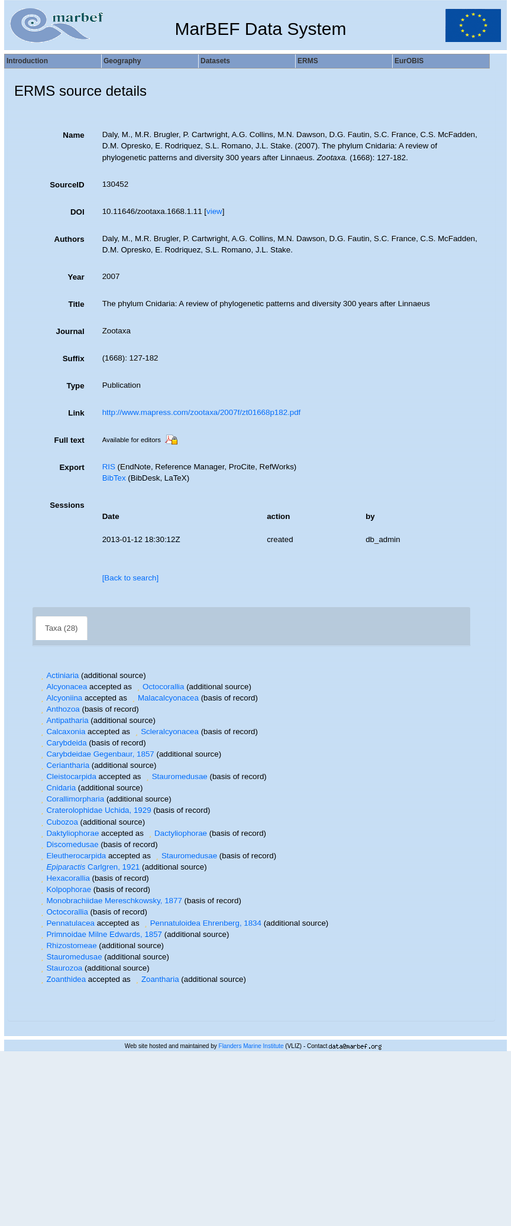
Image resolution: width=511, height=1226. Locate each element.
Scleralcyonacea (165, 731)
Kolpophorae (64, 889)
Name (73, 135)
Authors (69, 239)
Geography (122, 61)
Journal (70, 331)
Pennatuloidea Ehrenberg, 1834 (201, 923)
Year (75, 277)
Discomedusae (68, 844)
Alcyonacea (62, 686)
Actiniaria (58, 675)
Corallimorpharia (71, 798)
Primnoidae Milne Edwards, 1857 (100, 934)
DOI (77, 211)
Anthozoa (59, 709)
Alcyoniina (60, 697)
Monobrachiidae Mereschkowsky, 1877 (110, 900)
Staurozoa (60, 968)
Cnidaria (57, 787)
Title (76, 304)
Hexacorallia (64, 878)
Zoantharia (155, 979)
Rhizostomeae (67, 945)
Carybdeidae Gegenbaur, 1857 (96, 754)
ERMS (307, 61)
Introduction (27, 61)
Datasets (215, 61)
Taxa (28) (61, 628)
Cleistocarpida (67, 776)
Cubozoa (58, 822)
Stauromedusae (175, 776)
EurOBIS (408, 61)
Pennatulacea (66, 923)
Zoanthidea (62, 979)
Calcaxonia (61, 731)
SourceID (67, 184)
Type (76, 385)
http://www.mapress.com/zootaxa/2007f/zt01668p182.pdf (201, 412)
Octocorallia (159, 686)
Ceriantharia (63, 765)
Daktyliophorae (68, 833)
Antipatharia (63, 720)
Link (76, 412)
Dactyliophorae (176, 833)
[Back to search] (130, 577)
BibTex (114, 477)
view (214, 211)
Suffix (74, 358)
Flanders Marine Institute (251, 1046)
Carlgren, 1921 (89, 866)
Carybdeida (62, 742)
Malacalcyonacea (164, 697)
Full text (69, 440)
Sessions (67, 505)
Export (71, 467)
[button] (42, 675)
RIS (108, 466)
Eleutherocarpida (72, 855)
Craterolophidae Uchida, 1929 (94, 810)
